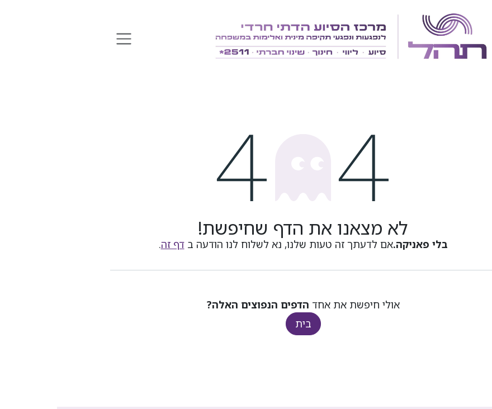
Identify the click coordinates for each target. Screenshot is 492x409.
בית (246, 323)
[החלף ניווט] (67, 38)
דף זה (115, 244)
